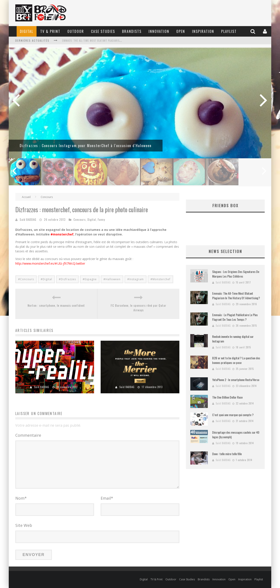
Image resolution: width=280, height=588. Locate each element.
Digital (26, 31)
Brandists (132, 31)
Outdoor (75, 31)
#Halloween (112, 279)
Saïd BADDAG (28, 219)
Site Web (23, 525)
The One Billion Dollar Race (227, 397)
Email (107, 498)
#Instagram (135, 279)
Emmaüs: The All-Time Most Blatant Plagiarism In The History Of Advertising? (112, 40)
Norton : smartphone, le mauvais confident (56, 305)
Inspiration (203, 31)
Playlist (229, 31)
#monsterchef (62, 234)
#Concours (26, 279)
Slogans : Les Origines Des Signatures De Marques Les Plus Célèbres (235, 273)
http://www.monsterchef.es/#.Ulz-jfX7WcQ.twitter (50, 263)
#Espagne (90, 279)
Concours (47, 197)
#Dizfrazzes (67, 279)
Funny (101, 219)
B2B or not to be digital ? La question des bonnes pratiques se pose (236, 360)
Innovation (159, 31)
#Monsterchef (160, 279)
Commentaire (28, 435)
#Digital (46, 279)
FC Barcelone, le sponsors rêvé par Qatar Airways (138, 307)
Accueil (26, 197)
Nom (21, 498)
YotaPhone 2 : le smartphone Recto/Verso (235, 379)
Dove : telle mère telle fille (227, 453)
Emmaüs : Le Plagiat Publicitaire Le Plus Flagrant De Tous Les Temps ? (235, 317)
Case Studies (103, 31)
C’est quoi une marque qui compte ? (233, 414)
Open (180, 31)
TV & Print (50, 31)
